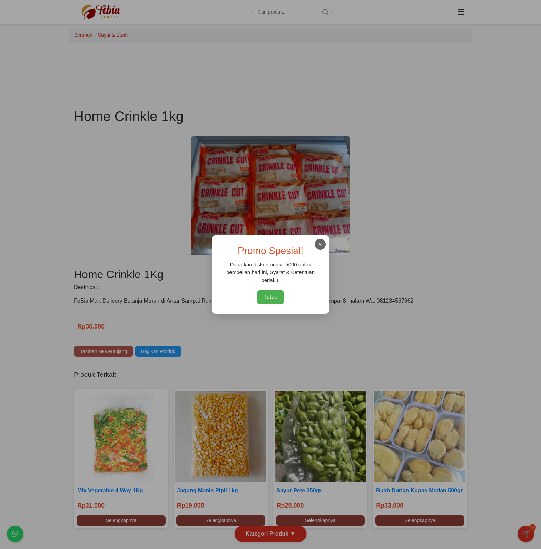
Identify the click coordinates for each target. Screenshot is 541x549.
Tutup (270, 297)
